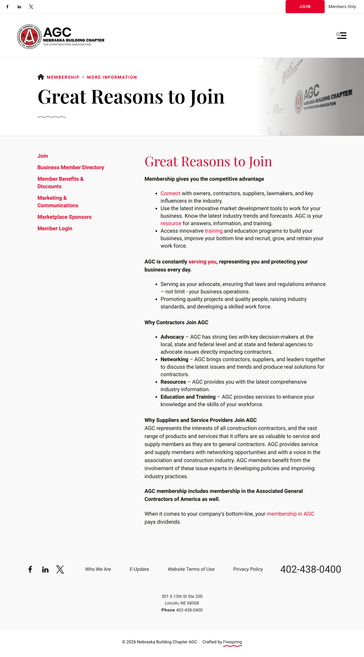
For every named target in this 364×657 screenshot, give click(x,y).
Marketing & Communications (57, 202)
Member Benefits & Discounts (60, 183)
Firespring (232, 641)
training (214, 231)
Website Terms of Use (191, 569)
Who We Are (98, 569)
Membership (63, 77)
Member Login (54, 228)
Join (305, 6)
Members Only (342, 6)
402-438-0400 (310, 569)
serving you (203, 261)
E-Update (139, 569)
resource (171, 223)
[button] (341, 35)
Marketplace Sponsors (64, 217)
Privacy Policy (248, 569)
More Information (112, 77)
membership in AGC (290, 514)
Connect (170, 193)
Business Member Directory (70, 167)
